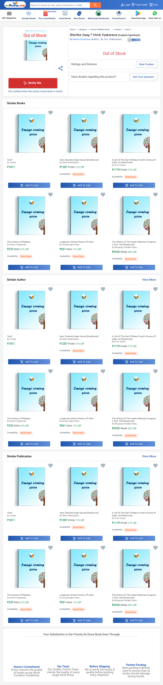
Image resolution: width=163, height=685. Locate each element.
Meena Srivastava (81, 39)
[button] (9, 15)
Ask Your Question (143, 77)
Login (125, 5)
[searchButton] (95, 5)
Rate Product (146, 64)
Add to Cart (29, 185)
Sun (106, 39)
